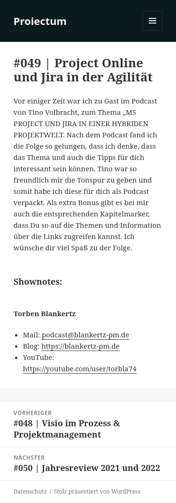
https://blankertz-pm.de (80, 346)
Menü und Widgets (152, 30)
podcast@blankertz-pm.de (85, 334)
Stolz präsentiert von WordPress (97, 491)
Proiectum (40, 21)
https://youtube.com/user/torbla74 (80, 368)
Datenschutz (30, 491)
